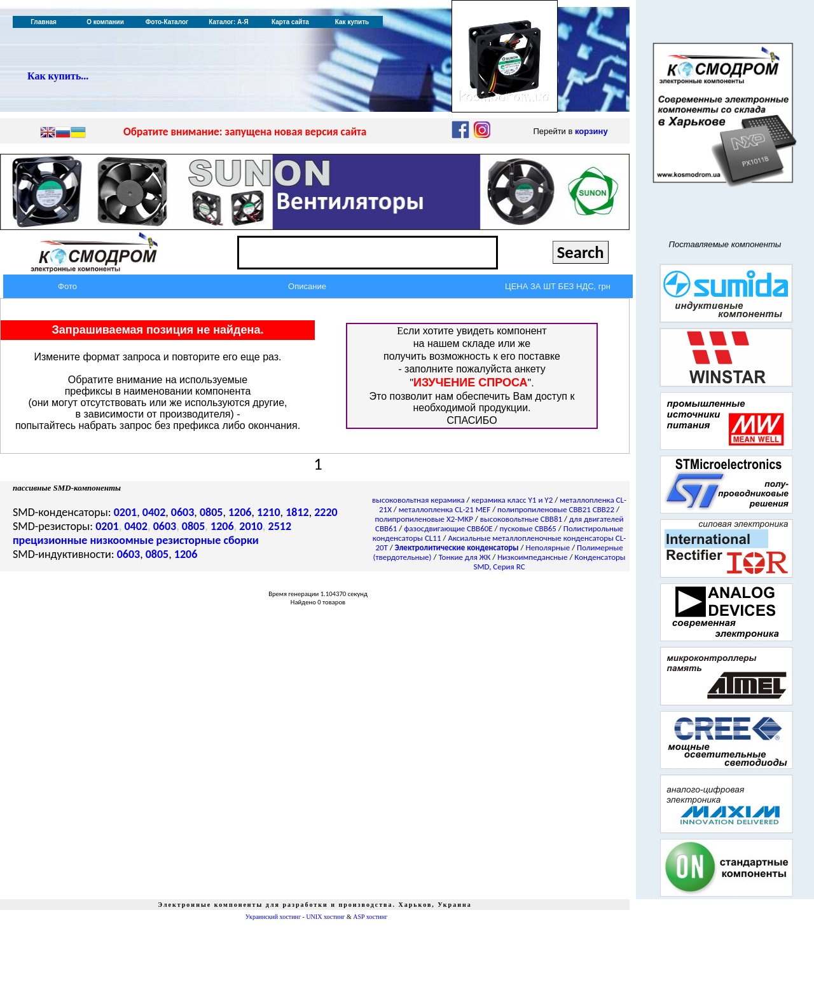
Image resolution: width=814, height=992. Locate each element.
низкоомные (121, 540)
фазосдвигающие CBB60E (448, 528)
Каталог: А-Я (229, 21)
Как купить (352, 21)
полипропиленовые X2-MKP (424, 519)
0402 (154, 512)
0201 (125, 512)
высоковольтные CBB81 (521, 519)
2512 (280, 526)
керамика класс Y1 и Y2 (512, 500)
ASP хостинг (370, 916)
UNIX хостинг (325, 916)
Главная (44, 21)
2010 (251, 526)
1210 (268, 512)
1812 (297, 512)
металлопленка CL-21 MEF (444, 509)
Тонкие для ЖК (464, 557)
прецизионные (50, 540)
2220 (326, 512)
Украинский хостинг (273, 916)
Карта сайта (290, 21)
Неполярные (548, 547)
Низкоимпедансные (532, 557)
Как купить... (57, 76)
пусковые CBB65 (528, 528)
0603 (183, 512)
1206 (240, 512)
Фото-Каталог (167, 21)
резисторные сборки (207, 540)
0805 (211, 512)
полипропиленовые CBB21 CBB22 (555, 509)
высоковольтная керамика (418, 500)
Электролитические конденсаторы (457, 547)
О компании (105, 21)
